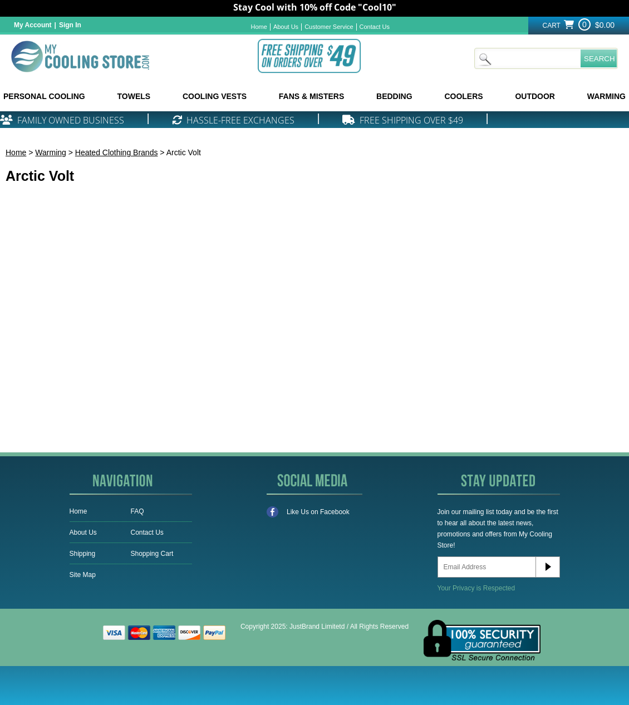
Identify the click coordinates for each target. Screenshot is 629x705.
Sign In (70, 25)
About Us (285, 26)
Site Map (83, 575)
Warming (50, 152)
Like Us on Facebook (308, 511)
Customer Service (328, 26)
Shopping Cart (152, 554)
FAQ (137, 511)
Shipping (83, 554)
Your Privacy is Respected (476, 588)
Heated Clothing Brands (116, 152)
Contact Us (375, 26)
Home (259, 26)
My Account (33, 25)
